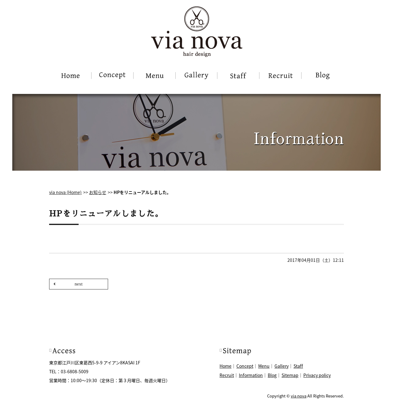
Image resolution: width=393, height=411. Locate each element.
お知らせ (97, 192)
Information (251, 375)
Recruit (227, 375)
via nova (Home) (65, 192)
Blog (272, 375)
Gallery (281, 366)
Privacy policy (317, 375)
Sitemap (290, 375)
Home (226, 366)
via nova (298, 396)
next (79, 283)
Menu (264, 366)
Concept (244, 366)
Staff (298, 366)
